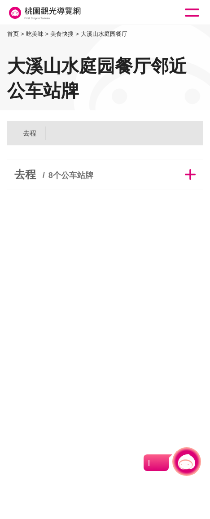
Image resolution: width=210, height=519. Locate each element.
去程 (29, 133)
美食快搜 (62, 34)
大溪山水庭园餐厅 (104, 34)
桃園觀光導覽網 (44, 13)
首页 (13, 34)
